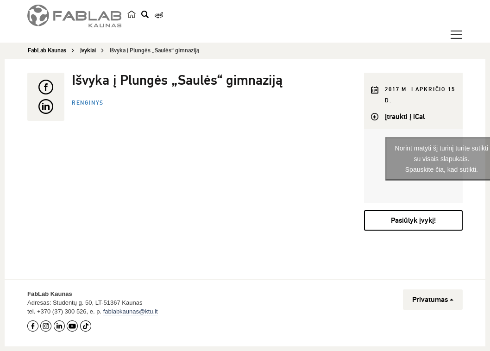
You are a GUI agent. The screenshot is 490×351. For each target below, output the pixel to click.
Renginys (88, 103)
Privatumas (432, 299)
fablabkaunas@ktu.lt (130, 311)
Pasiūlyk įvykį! (413, 220)
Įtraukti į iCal (405, 116)
